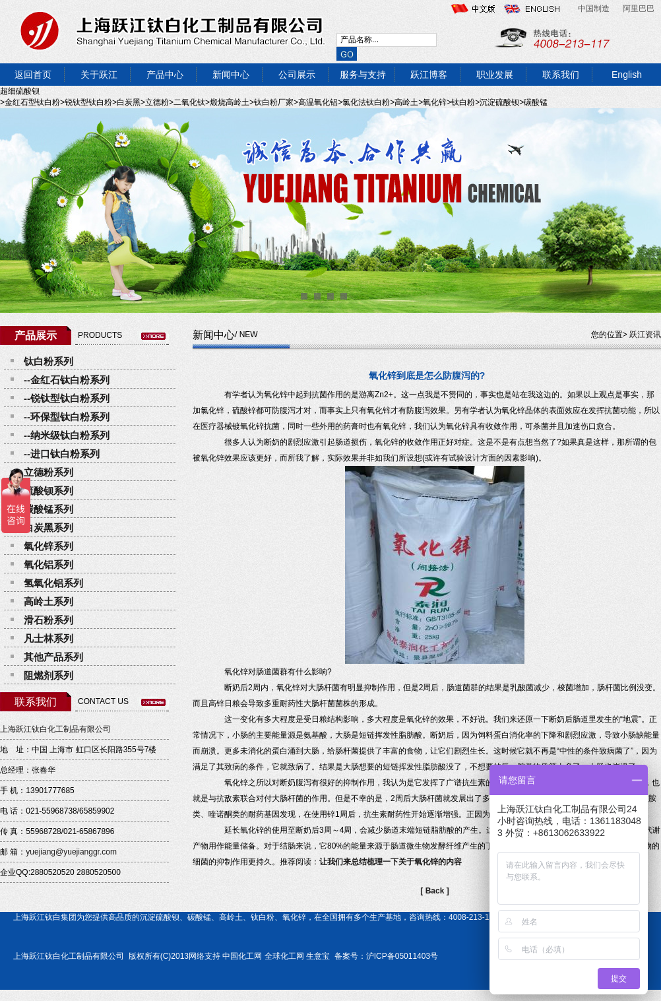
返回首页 (33, 74)
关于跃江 (98, 74)
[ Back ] (434, 890)
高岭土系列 (48, 601)
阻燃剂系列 (48, 675)
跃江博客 (428, 74)
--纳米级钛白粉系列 (67, 435)
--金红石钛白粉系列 (67, 379)
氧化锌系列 (48, 546)
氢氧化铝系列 (53, 583)
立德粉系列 (48, 472)
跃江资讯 (645, 334)
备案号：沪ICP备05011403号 (385, 956)
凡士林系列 (48, 638)
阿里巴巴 (638, 8)
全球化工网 (284, 956)
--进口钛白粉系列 (62, 453)
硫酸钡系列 (48, 490)
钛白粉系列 (48, 361)
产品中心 (164, 74)
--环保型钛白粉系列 (67, 416)
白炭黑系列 (48, 527)
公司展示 (296, 74)
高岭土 (231, 917)
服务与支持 (363, 74)
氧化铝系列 (48, 564)
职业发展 (494, 74)
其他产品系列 (53, 656)
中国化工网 (242, 956)
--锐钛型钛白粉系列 (67, 398)
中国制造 (594, 8)
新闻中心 (230, 74)
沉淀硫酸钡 (159, 917)
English (627, 74)
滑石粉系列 (48, 620)
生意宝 (318, 956)
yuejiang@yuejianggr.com (71, 851)
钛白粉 (262, 917)
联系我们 (560, 74)
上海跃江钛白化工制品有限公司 (55, 729)
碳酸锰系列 (48, 509)
